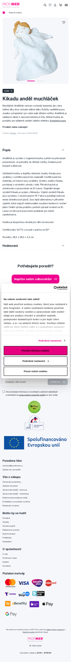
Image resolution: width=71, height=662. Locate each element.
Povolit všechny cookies (35, 350)
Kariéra (6, 562)
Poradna (6, 518)
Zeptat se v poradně (11, 470)
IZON (39, 653)
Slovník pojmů (9, 526)
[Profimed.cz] (11, 5)
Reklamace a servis (11, 530)
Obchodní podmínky (12, 482)
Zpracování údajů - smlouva (15, 490)
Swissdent (7, 541)
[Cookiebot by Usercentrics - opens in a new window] (53, 288)
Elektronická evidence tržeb (15, 498)
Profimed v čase (10, 558)
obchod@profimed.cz (13, 466)
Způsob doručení (10, 486)
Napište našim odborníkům (35, 278)
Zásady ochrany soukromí (55, 629)
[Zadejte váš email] (26, 382)
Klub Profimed (9, 534)
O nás (5, 554)
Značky (6, 522)
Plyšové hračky (15, 13)
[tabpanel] (35, 51)
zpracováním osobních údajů (32, 395)
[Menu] (66, 5)
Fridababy (7, 538)
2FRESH (47, 653)
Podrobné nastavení (49, 340)
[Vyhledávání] (45, 5)
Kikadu (13, 133)
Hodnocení (10, 245)
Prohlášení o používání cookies (16, 502)
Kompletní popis (58, 121)
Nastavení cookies (11, 506)
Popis (7, 150)
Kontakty (7, 566)
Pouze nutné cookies (35, 371)
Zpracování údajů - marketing (16, 494)
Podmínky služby (29, 632)
